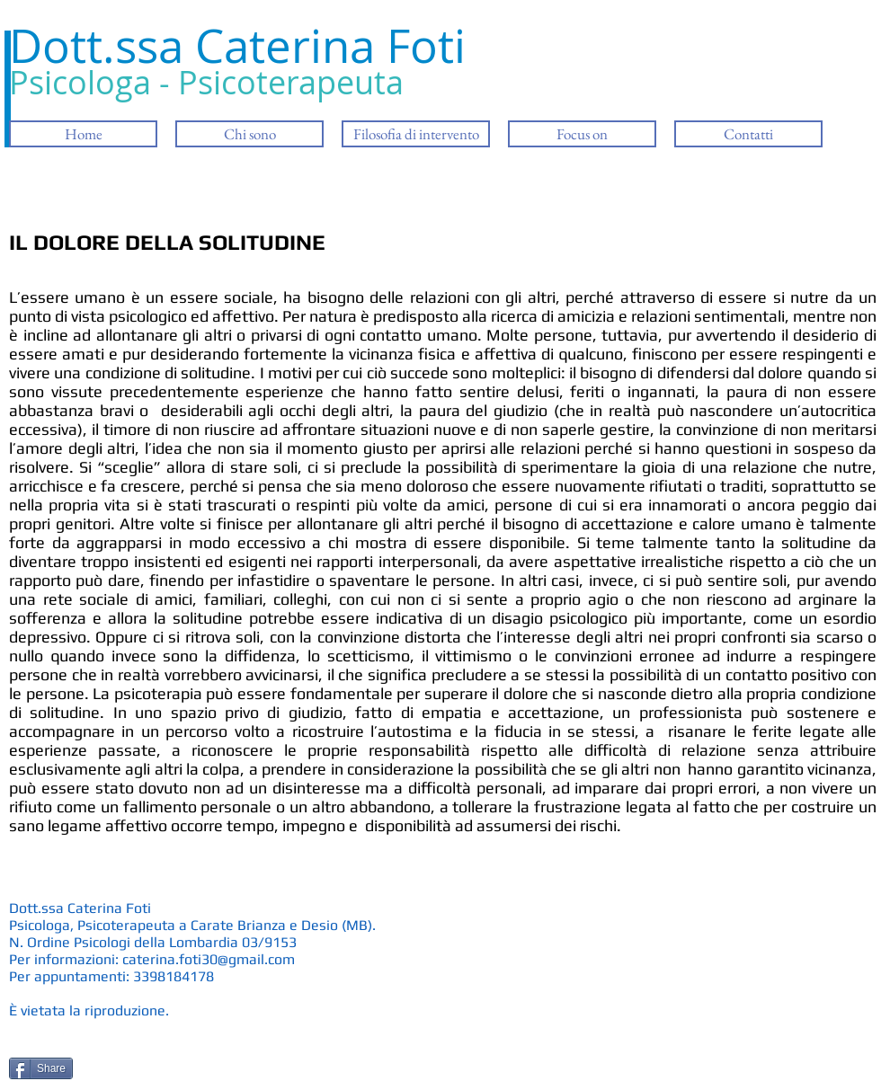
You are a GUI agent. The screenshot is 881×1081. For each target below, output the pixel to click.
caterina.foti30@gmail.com (208, 959)
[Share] (41, 1068)
